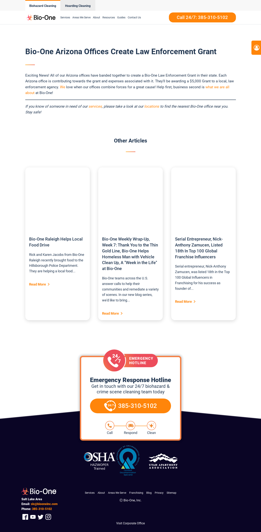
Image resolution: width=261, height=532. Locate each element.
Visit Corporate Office (130, 523)
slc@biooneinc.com (44, 504)
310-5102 (42, 509)
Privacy (159, 492)
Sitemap (171, 492)
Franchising (136, 492)
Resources (108, 17)
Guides (121, 17)
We (62, 87)
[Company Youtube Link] (33, 516)
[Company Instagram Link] (48, 516)
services (95, 106)
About (96, 17)
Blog (149, 492)
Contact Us (134, 17)
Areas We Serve (81, 17)
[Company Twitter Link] (40, 516)
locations (151, 106)
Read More (37, 284)
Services (65, 17)
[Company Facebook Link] (25, 516)
